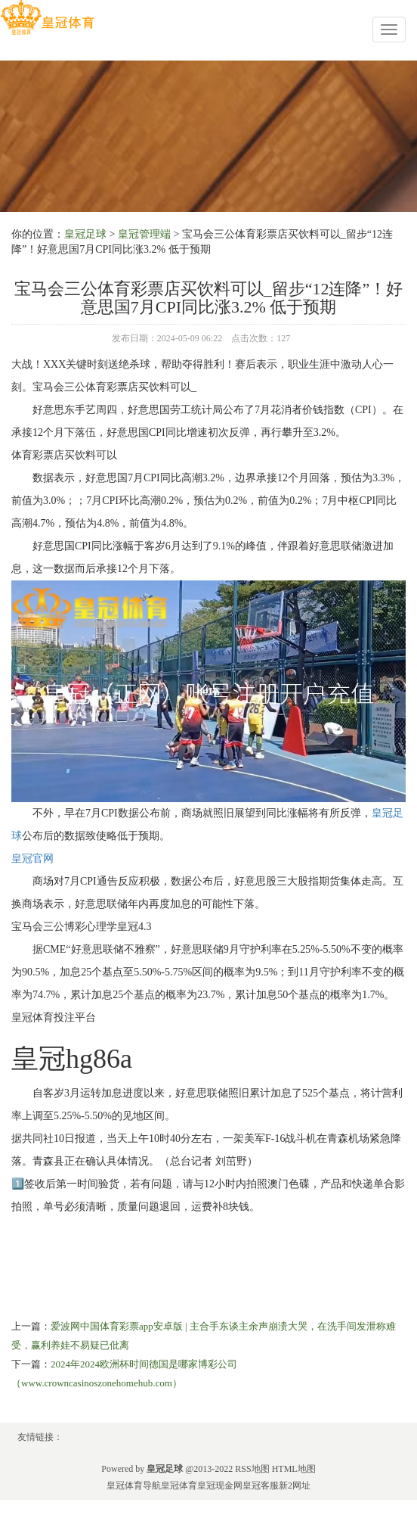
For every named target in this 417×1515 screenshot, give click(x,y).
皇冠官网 (32, 858)
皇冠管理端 (144, 234)
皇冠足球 (85, 234)
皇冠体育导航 (134, 1485)
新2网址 (294, 1485)
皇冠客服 (260, 1485)
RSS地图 (252, 1469)
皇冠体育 (179, 1485)
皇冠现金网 (219, 1485)
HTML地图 (294, 1469)
